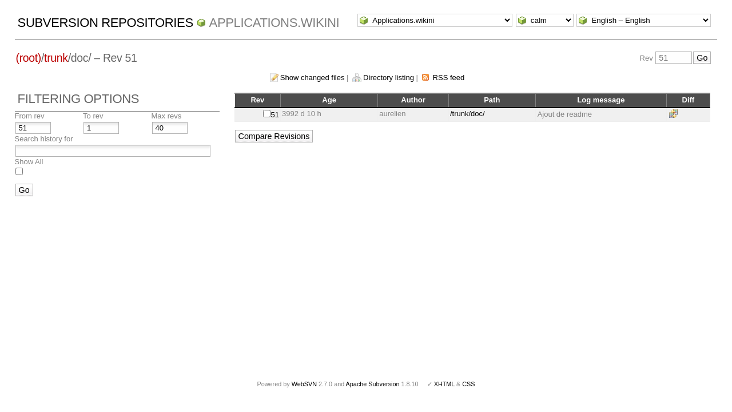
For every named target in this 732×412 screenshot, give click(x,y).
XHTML (444, 384)
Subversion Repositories (105, 22)
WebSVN (304, 384)
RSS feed (449, 77)
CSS (468, 384)
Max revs (167, 116)
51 (275, 114)
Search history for (44, 138)
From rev (30, 116)
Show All (29, 161)
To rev (93, 116)
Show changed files (312, 77)
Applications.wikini (274, 22)
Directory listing (388, 77)
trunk (56, 58)
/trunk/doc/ (467, 113)
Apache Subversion (373, 384)
